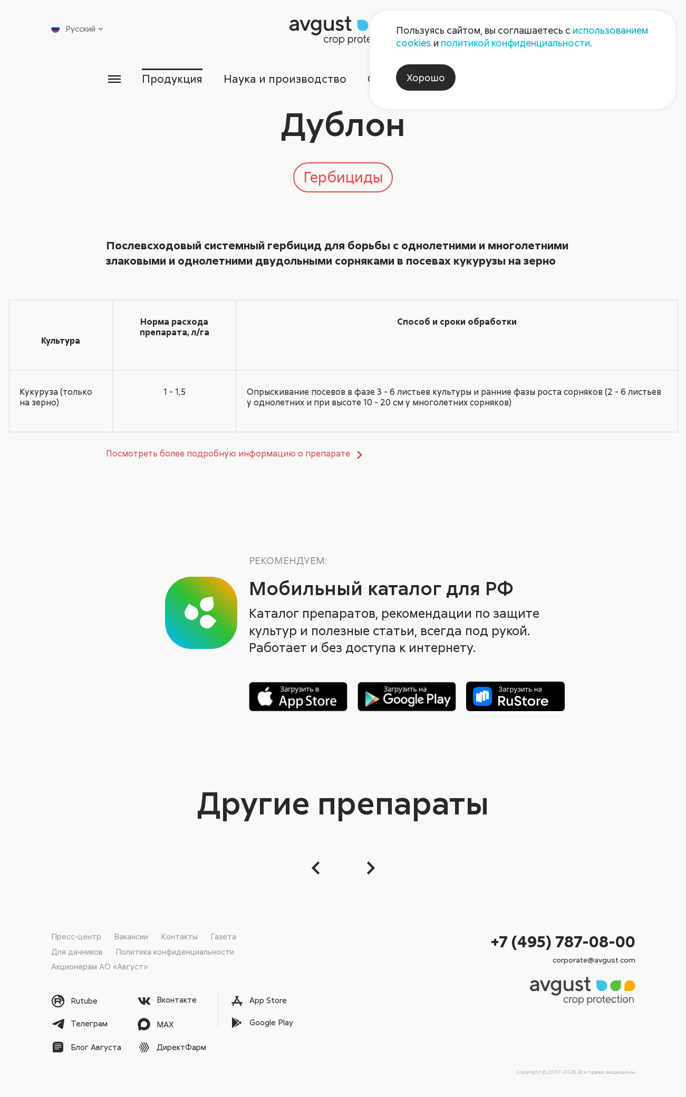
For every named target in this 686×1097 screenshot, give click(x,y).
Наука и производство (285, 78)
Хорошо (426, 77)
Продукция (172, 78)
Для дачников (77, 951)
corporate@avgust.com (594, 959)
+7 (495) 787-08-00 (563, 941)
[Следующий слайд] (369, 868)
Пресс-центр (76, 936)
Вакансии (131, 936)
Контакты (179, 936)
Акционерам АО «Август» (99, 966)
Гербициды (343, 177)
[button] (317, 868)
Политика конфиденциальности (174, 951)
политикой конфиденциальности (515, 42)
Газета (223, 936)
